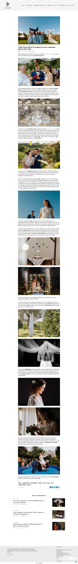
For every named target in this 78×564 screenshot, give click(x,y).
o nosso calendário (50, 129)
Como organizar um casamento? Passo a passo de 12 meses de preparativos (28, 513)
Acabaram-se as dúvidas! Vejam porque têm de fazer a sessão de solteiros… (27, 525)
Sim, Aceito (29, 484)
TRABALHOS (29, 5)
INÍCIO (23, 5)
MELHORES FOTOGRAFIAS (39, 5)
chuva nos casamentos (49, 54)
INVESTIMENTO (62, 5)
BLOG (55, 5)
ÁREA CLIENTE (70, 5)
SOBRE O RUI (50, 5)
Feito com (39, 563)
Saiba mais (10, 554)
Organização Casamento (22, 484)
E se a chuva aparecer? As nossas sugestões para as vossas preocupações (29, 501)
